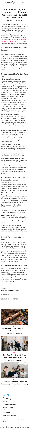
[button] (23, 2)
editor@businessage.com (9, 415)
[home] (11, 3)
